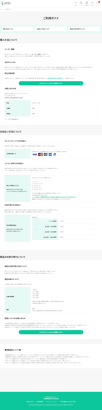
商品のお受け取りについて (77, 29)
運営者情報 (40, 401)
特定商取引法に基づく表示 (68, 401)
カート (98, 3)
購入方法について (8, 29)
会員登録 (87, 5)
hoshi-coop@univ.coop (14, 97)
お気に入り (92, 5)
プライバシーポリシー (52, 401)
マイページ (81, 5)
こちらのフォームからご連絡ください (51, 83)
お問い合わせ (30, 401)
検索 (76, 5)
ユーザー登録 (36, 54)
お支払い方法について (43, 29)
